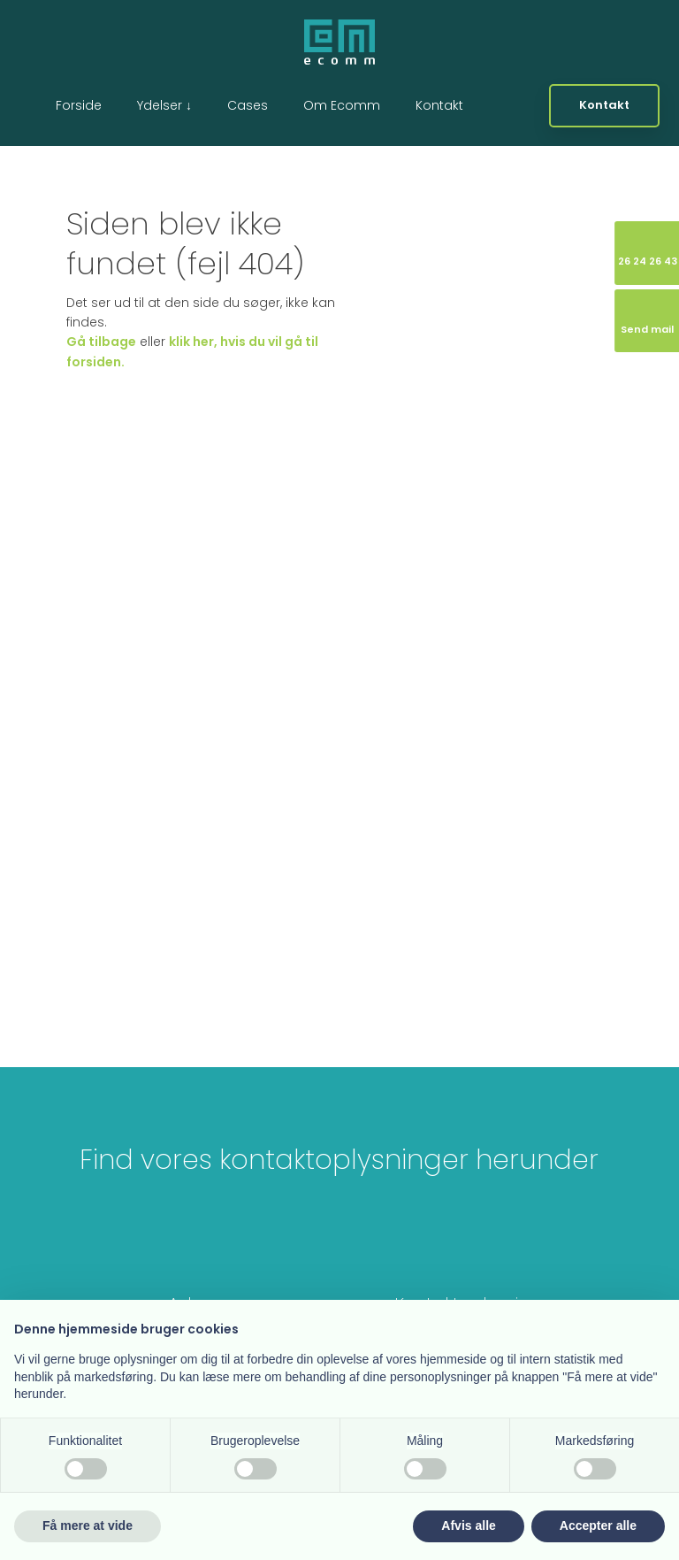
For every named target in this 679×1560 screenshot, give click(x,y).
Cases (247, 105)
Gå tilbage (101, 341)
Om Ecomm (341, 105)
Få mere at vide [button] (87, 1525)
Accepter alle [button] (598, 1525)
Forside (79, 105)
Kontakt (439, 105)
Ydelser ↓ (164, 105)
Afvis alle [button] (468, 1525)
